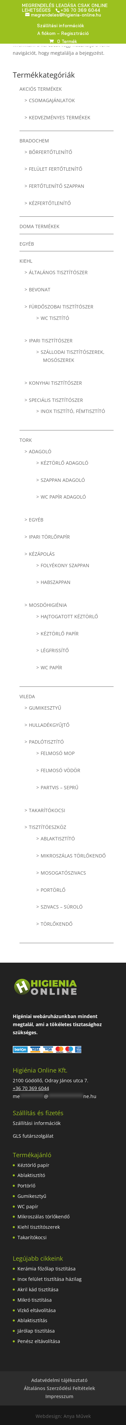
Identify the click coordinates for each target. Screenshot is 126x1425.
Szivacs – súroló (62, 907)
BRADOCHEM (34, 140)
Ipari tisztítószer (51, 340)
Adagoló (40, 451)
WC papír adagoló (63, 497)
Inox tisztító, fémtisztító (73, 411)
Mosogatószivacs (63, 873)
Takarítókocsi (47, 810)
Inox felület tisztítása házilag (49, 1279)
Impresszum (59, 1396)
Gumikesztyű (45, 708)
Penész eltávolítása (38, 1341)
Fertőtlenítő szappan (56, 186)
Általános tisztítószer (58, 272)
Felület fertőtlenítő (55, 169)
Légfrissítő (55, 650)
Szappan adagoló (63, 480)
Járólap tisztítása (36, 1331)
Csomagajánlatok (52, 100)
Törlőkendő (57, 924)
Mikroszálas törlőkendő (73, 855)
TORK (25, 440)
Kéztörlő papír (60, 633)
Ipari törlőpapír (49, 537)
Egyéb (26, 244)
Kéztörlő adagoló (64, 463)
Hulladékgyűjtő (49, 725)
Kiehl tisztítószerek (38, 1227)
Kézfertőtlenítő (50, 203)
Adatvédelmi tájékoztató (59, 1380)
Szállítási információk (60, 26)
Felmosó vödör (60, 770)
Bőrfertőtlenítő (50, 152)
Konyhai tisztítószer (55, 383)
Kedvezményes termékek (59, 117)
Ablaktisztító (58, 838)
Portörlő (53, 890)
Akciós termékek (40, 89)
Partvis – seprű (59, 787)
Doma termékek (39, 226)
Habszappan (56, 582)
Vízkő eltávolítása (36, 1310)
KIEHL (25, 261)
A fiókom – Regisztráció (63, 33)
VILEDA (27, 696)
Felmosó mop (58, 753)
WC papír (51, 667)
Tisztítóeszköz (47, 827)
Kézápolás (42, 554)
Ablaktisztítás (32, 1320)
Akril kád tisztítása (37, 1289)
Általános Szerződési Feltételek (59, 1388)
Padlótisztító (46, 742)
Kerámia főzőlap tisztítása (46, 1268)
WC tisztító (55, 318)
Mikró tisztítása (34, 1300)
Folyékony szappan (65, 565)
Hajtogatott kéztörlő (69, 616)
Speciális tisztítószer (56, 400)
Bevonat (39, 289)
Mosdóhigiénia (48, 605)
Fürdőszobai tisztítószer (61, 306)
